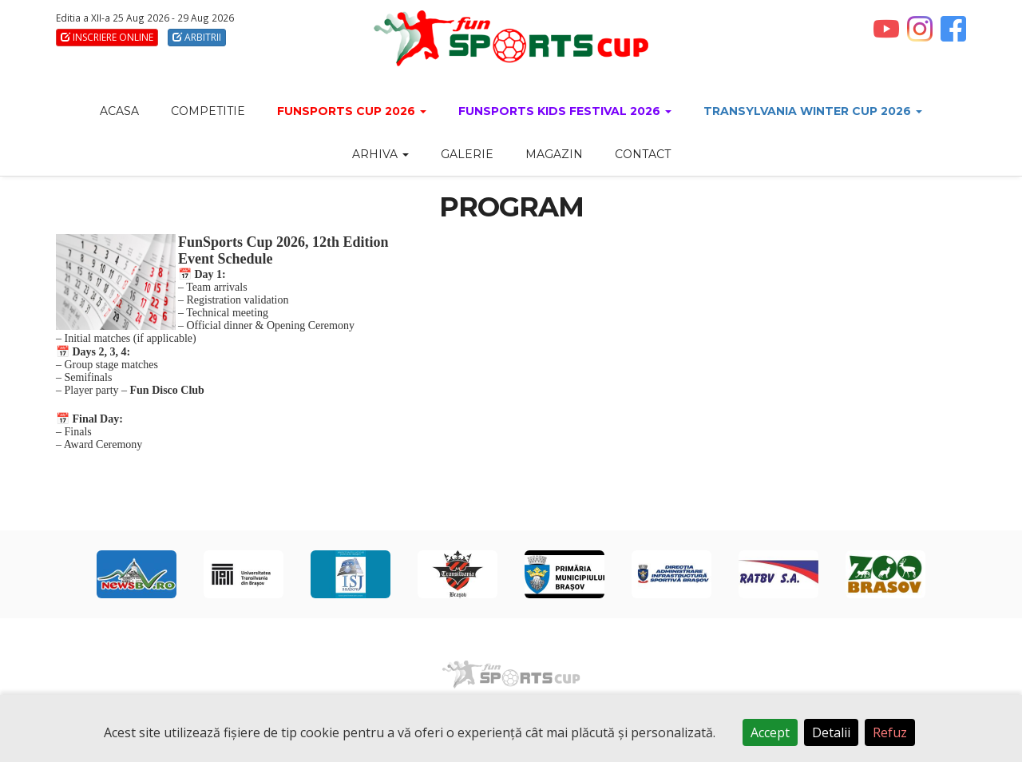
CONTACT (643, 154)
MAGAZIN (554, 154)
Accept (770, 732)
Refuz (890, 732)
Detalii (831, 732)
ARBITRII (196, 37)
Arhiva (380, 154)
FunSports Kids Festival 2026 (564, 111)
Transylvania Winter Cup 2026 (812, 111)
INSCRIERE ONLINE (107, 37)
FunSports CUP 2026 (351, 111)
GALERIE (467, 154)
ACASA (119, 111)
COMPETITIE (208, 111)
